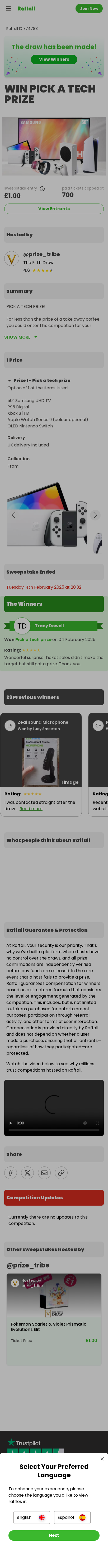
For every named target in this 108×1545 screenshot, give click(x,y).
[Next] (54, 1535)
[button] (31, 1517)
